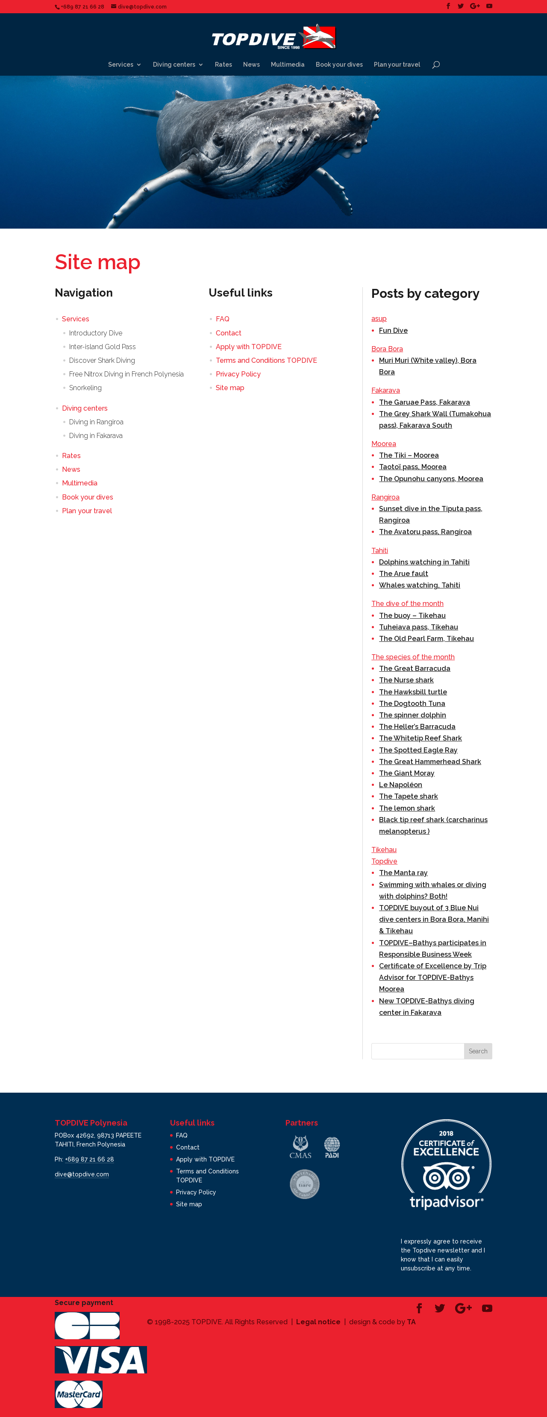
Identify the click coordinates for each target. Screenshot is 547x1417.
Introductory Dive (95, 333)
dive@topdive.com (82, 1174)
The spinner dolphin (412, 715)
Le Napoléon (400, 785)
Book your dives (339, 65)
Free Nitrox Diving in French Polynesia (126, 374)
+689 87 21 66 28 (89, 1159)
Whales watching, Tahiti (419, 585)
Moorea (383, 444)
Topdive (384, 861)
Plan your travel (397, 65)
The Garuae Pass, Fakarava (424, 402)
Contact (228, 333)
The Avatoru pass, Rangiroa (425, 532)
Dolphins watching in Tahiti (424, 562)
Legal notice (318, 1322)
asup (379, 319)
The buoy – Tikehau (412, 615)
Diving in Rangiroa (96, 422)
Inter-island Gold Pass (102, 347)
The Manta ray (403, 873)
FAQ (222, 319)
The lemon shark (407, 808)
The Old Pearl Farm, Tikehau (426, 639)
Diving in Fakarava (96, 436)
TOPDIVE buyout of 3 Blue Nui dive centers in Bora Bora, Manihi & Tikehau (434, 919)
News (251, 65)
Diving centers (174, 65)
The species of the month (413, 657)
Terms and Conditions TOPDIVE (266, 360)
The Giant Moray (407, 773)
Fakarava (385, 390)
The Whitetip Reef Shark (420, 738)
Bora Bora (387, 349)
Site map (230, 388)
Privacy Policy (238, 374)
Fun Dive (393, 330)
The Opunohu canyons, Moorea (431, 479)
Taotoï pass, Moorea (413, 467)
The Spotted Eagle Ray (418, 750)
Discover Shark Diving (102, 360)
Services (120, 65)
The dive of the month (407, 604)
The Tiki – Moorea (409, 455)
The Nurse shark (406, 680)
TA (411, 1322)
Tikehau (384, 850)
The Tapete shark (408, 796)
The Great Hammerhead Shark (430, 762)
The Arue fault (403, 574)
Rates (223, 65)
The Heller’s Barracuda (417, 727)
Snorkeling (85, 388)
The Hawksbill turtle (413, 692)
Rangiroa (385, 497)
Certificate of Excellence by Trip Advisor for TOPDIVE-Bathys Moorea (432, 977)
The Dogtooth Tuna (412, 704)
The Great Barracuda (414, 668)
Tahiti (379, 551)
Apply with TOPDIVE (249, 347)
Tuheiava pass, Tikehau (418, 627)
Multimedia (288, 65)
